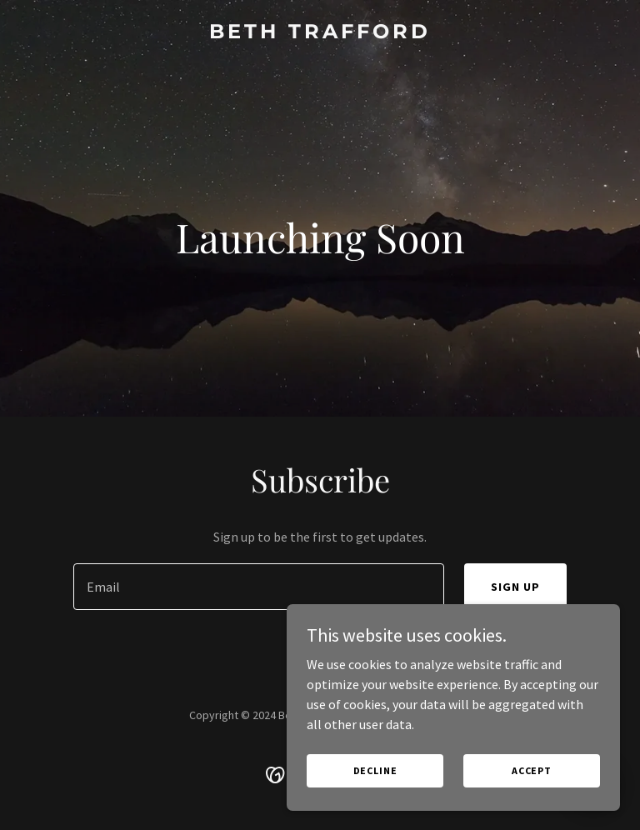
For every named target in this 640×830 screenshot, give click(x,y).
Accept (532, 770)
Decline (375, 770)
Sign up (515, 586)
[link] (320, 33)
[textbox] (258, 586)
